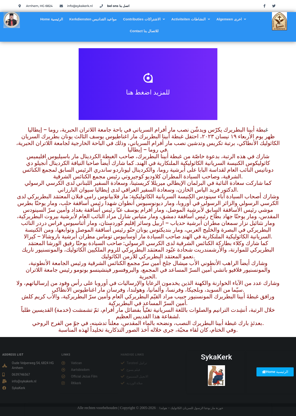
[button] (144, 19)
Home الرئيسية (51, 19)
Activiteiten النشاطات (190, 19)
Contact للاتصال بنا (144, 31)
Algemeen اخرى (231, 19)
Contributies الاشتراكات (144, 19)
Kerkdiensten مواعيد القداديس (93, 19)
